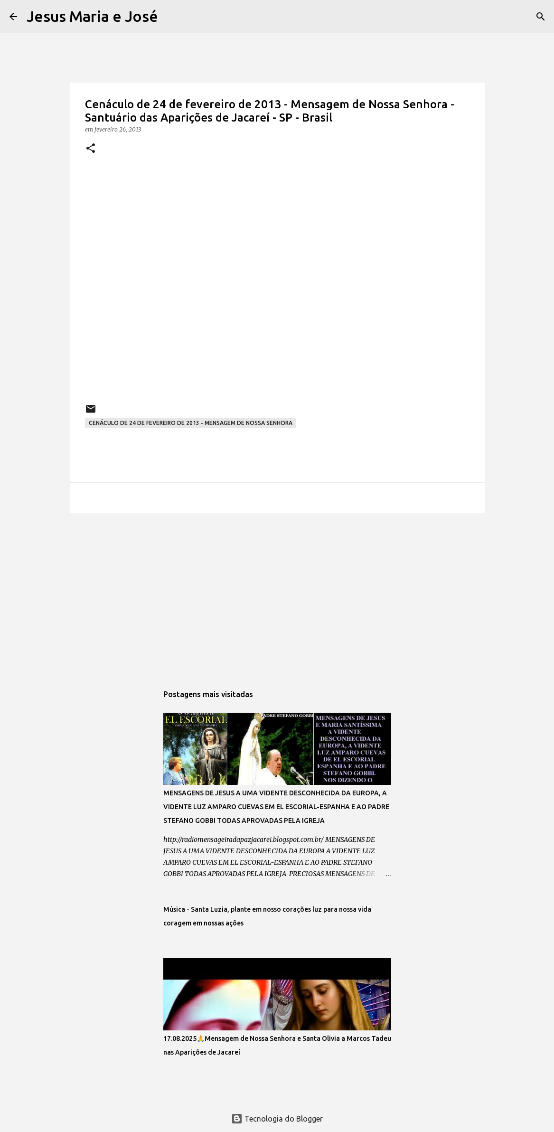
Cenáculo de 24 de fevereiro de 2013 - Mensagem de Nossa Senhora (190, 423)
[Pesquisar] (171, 16)
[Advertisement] (277, 594)
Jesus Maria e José (92, 16)
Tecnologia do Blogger (277, 1118)
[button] (90, 148)
